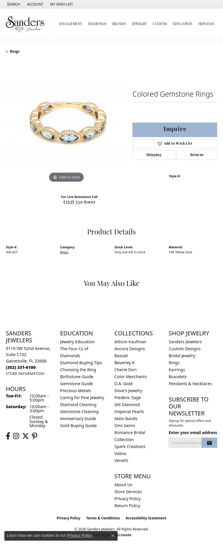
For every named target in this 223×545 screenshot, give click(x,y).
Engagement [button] (70, 24)
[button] (13, 4)
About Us (123, 484)
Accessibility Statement (146, 518)
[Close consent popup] (113, 535)
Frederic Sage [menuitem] (127, 397)
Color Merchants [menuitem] (130, 376)
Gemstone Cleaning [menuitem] (79, 411)
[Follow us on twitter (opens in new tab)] (25, 436)
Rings (14, 51)
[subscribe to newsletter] (209, 443)
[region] (66, 123)
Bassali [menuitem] (121, 355)
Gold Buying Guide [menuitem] (78, 425)
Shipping (153, 155)
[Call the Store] (21, 367)
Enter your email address (193, 432)
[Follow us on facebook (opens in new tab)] (8, 436)
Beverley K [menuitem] (124, 362)
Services (206, 24)
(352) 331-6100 (79, 202)
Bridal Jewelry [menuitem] (182, 355)
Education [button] (182, 24)
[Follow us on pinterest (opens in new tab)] (34, 436)
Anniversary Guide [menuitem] (78, 418)
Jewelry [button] (139, 24)
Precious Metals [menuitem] (75, 390)
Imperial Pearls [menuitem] (129, 411)
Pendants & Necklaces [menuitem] (190, 383)
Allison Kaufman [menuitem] (130, 341)
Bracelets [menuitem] (178, 376)
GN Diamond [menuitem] (127, 404)
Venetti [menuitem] (121, 460)
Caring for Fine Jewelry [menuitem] (82, 397)
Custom (160, 24)
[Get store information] (25, 373)
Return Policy (127, 505)
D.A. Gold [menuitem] (123, 383)
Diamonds (97, 24)
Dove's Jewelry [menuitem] (128, 390)
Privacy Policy (127, 498)
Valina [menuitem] (120, 453)
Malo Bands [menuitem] (125, 418)
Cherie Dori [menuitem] (125, 369)
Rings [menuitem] (174, 362)
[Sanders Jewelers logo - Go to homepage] (26, 24)
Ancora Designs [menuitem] (129, 348)
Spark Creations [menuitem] (129, 446)
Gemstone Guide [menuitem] (76, 383)
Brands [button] (119, 24)
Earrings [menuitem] (177, 369)
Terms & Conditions (103, 518)
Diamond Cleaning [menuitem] (78, 404)
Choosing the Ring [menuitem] (78, 369)
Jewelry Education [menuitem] (77, 341)
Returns (197, 155)
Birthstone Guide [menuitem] (76, 376)
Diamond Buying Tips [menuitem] (81, 362)
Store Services (128, 491)
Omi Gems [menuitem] (124, 425)
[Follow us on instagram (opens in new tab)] (16, 436)
